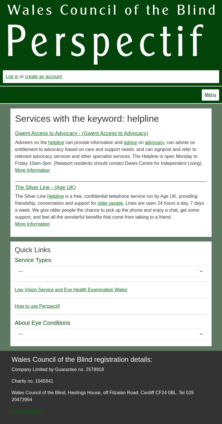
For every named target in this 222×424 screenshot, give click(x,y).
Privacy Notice (26, 411)
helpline (56, 142)
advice (130, 142)
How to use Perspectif (37, 306)
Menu (210, 94)
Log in (12, 76)
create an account (43, 76)
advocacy (154, 142)
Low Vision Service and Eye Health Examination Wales (71, 289)
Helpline (55, 196)
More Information (32, 170)
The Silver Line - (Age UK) (45, 187)
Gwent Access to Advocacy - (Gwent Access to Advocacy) (81, 133)
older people (110, 203)
